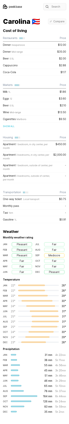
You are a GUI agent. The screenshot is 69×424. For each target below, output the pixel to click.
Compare (57, 21)
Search (52, 6)
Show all (9, 126)
